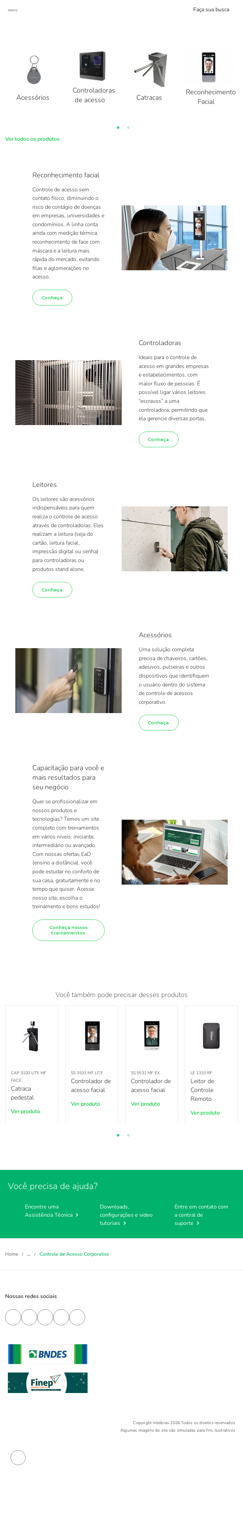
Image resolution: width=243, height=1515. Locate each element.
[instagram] (61, 1317)
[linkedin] (45, 1317)
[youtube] (29, 1317)
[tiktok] (77, 1317)
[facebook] (13, 1317)
